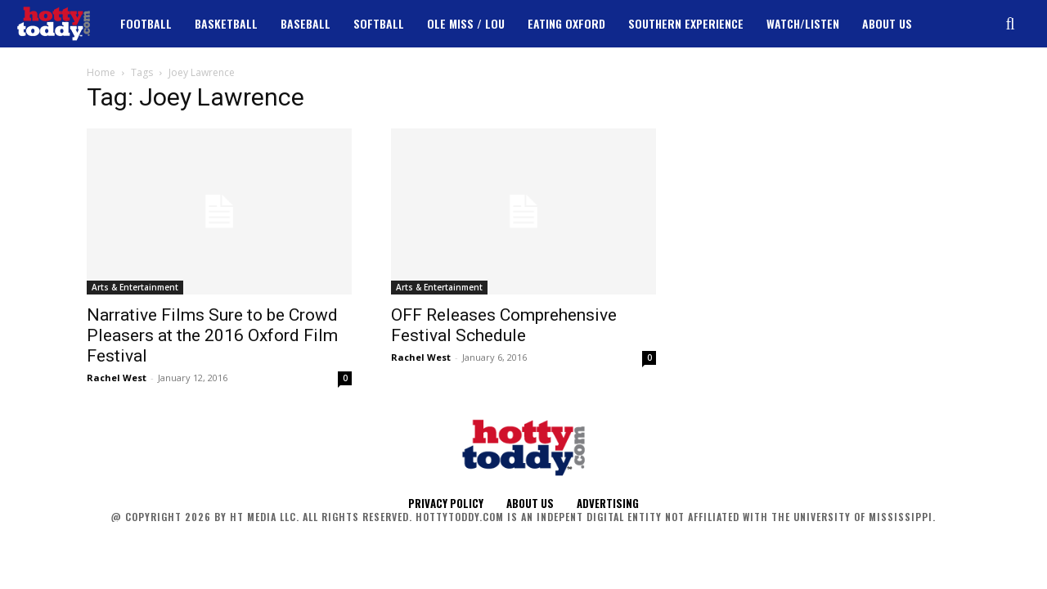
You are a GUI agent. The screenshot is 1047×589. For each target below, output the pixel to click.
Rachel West (116, 377)
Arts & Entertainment (135, 287)
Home (101, 72)
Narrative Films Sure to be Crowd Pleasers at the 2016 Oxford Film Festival (212, 335)
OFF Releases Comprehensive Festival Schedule (504, 325)
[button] (1010, 23)
